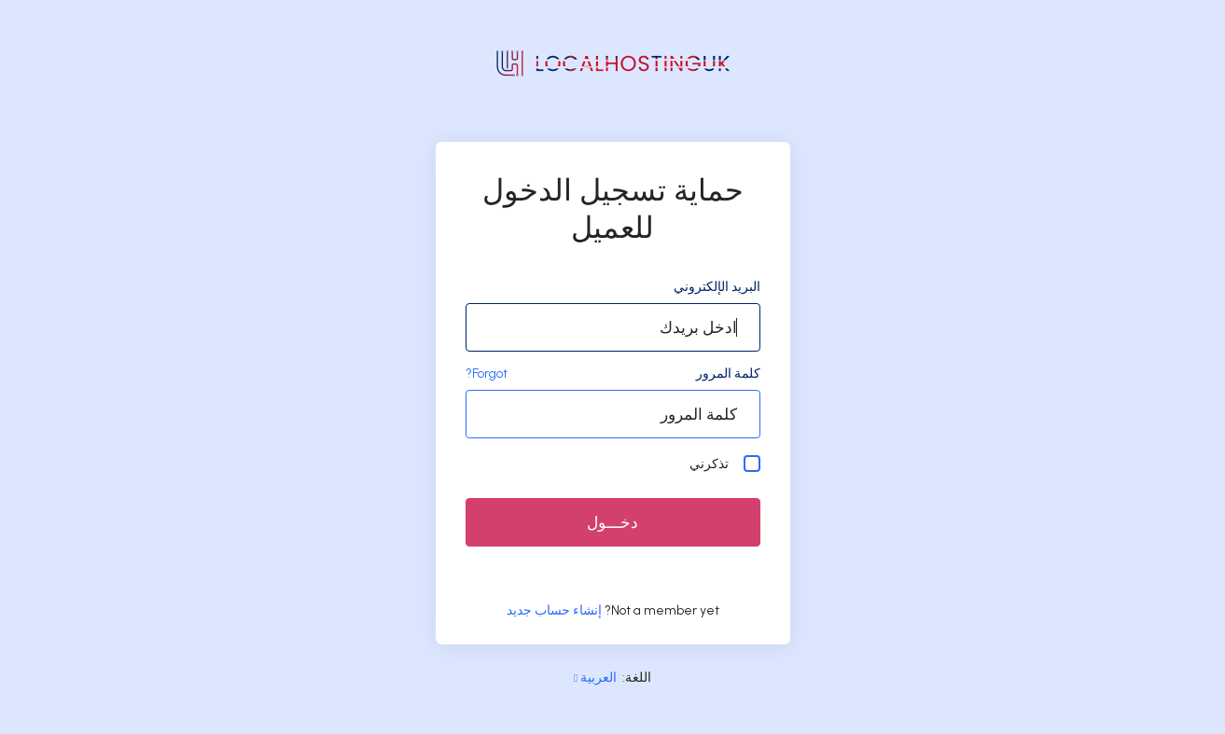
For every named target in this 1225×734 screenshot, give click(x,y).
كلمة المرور (728, 373)
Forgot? (487, 373)
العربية (595, 678)
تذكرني (724, 463)
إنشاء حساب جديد (554, 610)
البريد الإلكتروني (717, 287)
